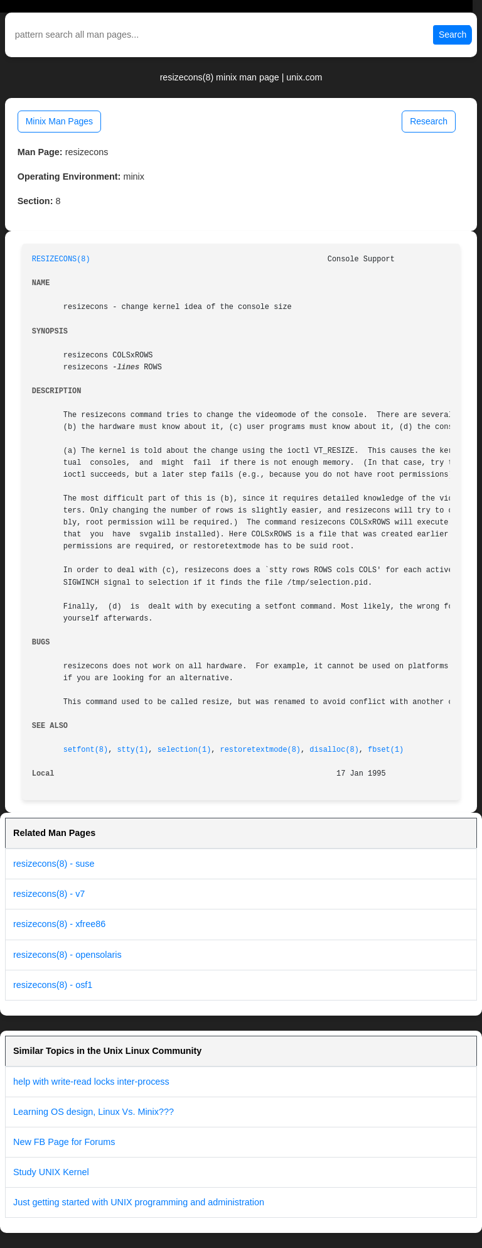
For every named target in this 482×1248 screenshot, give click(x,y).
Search (452, 35)
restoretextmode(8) (260, 750)
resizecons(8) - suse (54, 864)
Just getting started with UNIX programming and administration (138, 1202)
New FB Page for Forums (64, 1142)
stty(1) (132, 750)
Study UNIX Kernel (51, 1172)
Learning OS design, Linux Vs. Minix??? (93, 1112)
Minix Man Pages (59, 121)
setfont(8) (85, 750)
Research (428, 121)
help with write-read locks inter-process (91, 1082)
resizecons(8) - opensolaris (67, 955)
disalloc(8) (334, 750)
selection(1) (185, 750)
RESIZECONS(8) (61, 259)
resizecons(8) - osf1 (52, 985)
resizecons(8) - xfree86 (59, 924)
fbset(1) (386, 750)
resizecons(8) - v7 (49, 894)
